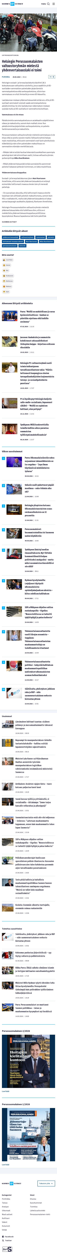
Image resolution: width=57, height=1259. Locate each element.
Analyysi (5, 1206)
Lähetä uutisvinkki (37, 1210)
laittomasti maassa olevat (13, 241)
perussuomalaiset (10, 246)
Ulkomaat (6, 1210)
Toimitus (33, 1206)
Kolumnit (6, 1226)
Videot (4, 1222)
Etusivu (33, 1199)
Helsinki (22, 246)
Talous (4, 1203)
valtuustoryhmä (27, 237)
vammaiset (40, 237)
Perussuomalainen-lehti (40, 1214)
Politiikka (6, 77)
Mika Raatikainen (46, 241)
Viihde (4, 1230)
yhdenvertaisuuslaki (10, 237)
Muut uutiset (7, 1214)
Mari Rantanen (31, 241)
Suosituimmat (36, 1203)
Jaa (51, 77)
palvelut (51, 237)
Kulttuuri (6, 1218)
